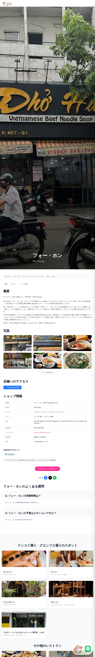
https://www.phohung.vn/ (42, 432)
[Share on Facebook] (46, 478)
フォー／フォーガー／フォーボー (33, 276)
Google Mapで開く (12, 387)
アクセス (13, 284)
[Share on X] (50, 478)
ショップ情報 (23, 284)
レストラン (17, 276)
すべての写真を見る (47, 372)
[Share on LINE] (54, 478)
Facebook (9, 454)
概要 (6, 284)
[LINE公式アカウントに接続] (82, 649)
